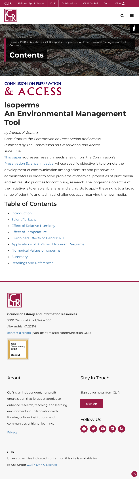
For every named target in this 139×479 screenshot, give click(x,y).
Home (13, 42)
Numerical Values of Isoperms (36, 250)
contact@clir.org (19, 333)
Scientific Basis (24, 220)
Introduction (22, 213)
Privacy (12, 432)
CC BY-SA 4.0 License (42, 464)
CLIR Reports (53, 42)
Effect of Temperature (29, 232)
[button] (134, 28)
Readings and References (32, 263)
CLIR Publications (31, 42)
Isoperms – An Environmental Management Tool (95, 42)
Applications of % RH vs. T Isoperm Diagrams (48, 244)
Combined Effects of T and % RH (38, 238)
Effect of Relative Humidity (33, 226)
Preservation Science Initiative (29, 164)
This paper (12, 157)
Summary (20, 257)
